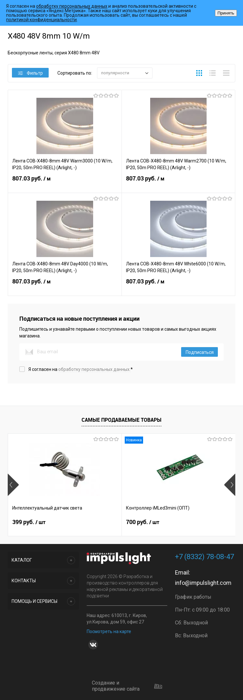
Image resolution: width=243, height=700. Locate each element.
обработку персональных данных (71, 6)
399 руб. (28, 522)
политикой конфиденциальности (41, 19)
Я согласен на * (80, 369)
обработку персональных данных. (94, 369)
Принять (226, 13)
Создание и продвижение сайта (127, 686)
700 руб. (142, 522)
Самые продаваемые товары (121, 419)
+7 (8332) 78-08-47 (204, 557)
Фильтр (30, 73)
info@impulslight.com (203, 582)
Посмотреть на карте (109, 631)
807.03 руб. (64, 182)
